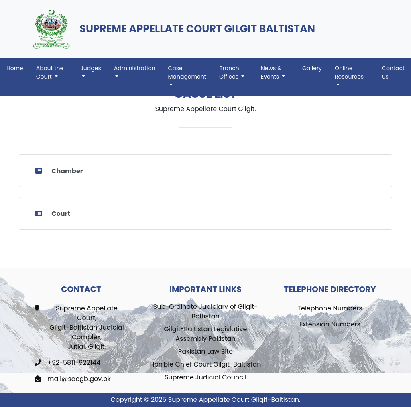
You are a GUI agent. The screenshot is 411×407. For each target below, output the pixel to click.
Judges (90, 68)
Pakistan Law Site (205, 351)
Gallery (312, 68)
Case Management (187, 72)
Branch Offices (229, 72)
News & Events (271, 72)
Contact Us (393, 72)
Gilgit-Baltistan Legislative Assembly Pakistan (205, 333)
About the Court (49, 72)
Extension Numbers (329, 324)
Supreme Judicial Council (205, 377)
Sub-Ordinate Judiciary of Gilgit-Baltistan (205, 311)
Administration (134, 68)
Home (18, 68)
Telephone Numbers (329, 308)
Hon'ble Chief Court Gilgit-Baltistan (205, 364)
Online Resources (349, 72)
